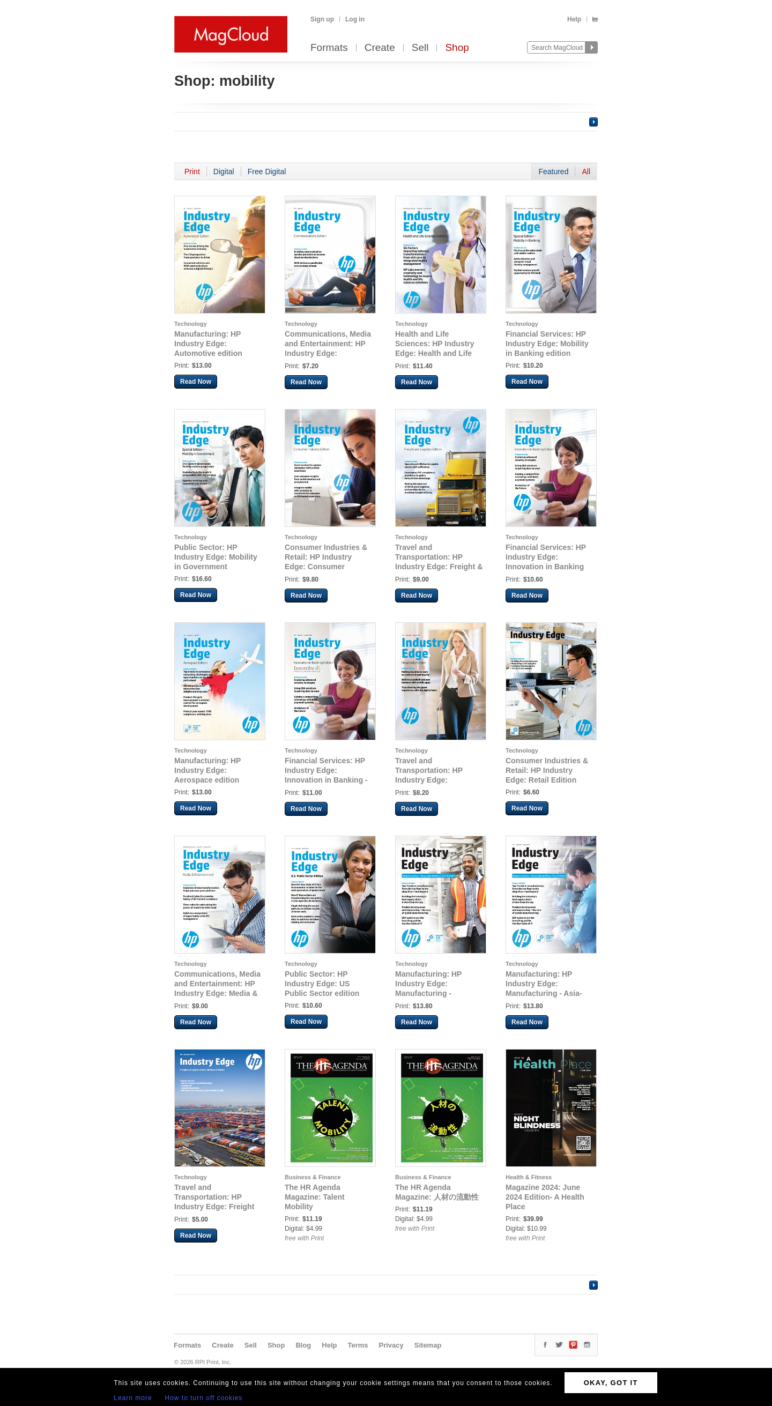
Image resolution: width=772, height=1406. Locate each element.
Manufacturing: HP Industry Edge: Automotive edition (208, 344)
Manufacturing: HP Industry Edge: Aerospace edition (207, 770)
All (586, 171)
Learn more (133, 1398)
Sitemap (428, 1345)
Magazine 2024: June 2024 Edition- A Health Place (545, 1197)
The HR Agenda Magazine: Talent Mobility (315, 1197)
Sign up (322, 19)
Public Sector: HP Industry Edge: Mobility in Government (215, 557)
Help (574, 19)
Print (192, 171)
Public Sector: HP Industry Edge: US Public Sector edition (322, 984)
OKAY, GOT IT (611, 1383)
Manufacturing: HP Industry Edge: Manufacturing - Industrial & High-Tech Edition (434, 993)
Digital (223, 171)
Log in (355, 19)
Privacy (391, 1345)
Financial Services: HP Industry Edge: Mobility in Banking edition (547, 344)
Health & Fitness (529, 1177)
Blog (303, 1345)
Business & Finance (313, 1177)
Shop (457, 48)
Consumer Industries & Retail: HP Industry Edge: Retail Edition (547, 770)
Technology (190, 324)
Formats (329, 48)
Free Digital (267, 171)
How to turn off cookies (204, 1398)
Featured (553, 171)
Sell (420, 48)
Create (380, 48)
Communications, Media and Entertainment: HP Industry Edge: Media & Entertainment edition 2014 (217, 993)
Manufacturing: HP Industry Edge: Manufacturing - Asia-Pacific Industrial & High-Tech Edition (550, 993)
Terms (357, 1345)
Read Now (195, 381)
